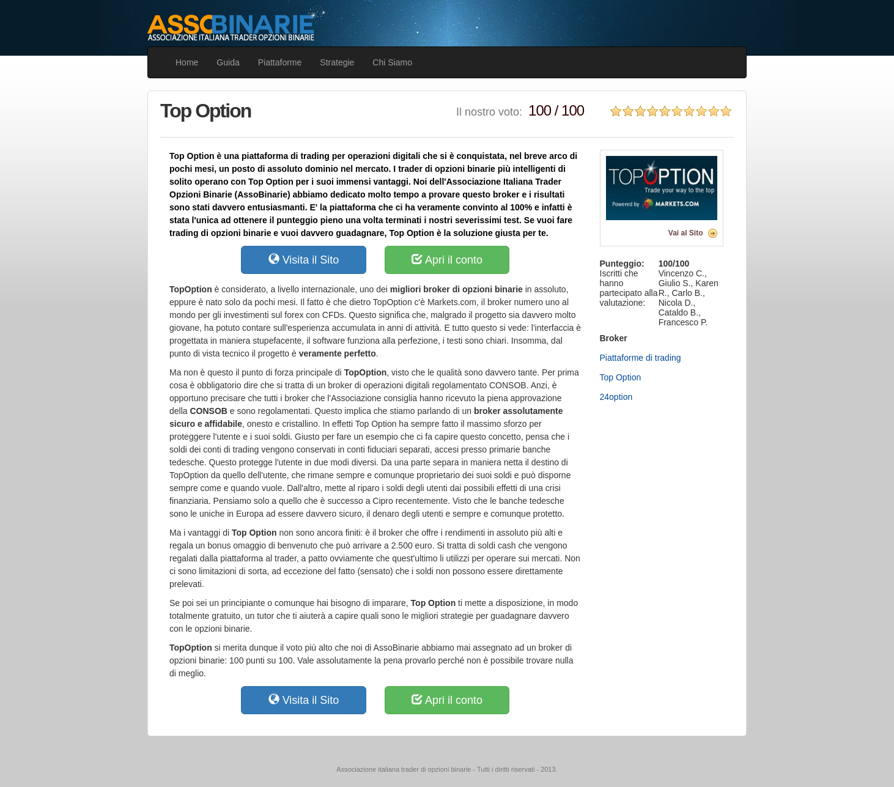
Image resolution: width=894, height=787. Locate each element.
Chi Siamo (392, 62)
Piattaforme (280, 62)
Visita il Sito (303, 259)
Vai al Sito (685, 233)
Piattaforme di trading (640, 358)
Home (186, 62)
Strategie (337, 62)
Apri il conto (447, 259)
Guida (227, 62)
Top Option (620, 377)
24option (616, 397)
